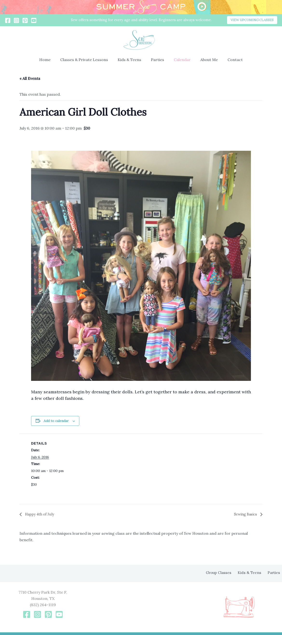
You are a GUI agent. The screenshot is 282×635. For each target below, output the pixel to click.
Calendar (180, 59)
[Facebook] (8, 20)
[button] (252, 20)
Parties (157, 59)
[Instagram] (16, 20)
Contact (229, 59)
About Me (205, 59)
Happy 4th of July (40, 514)
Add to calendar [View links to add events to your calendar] (56, 421)
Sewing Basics (244, 514)
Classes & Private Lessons (88, 59)
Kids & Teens (131, 59)
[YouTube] (34, 20)
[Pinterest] (25, 20)
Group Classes (224, 572)
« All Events (30, 78)
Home (50, 59)
